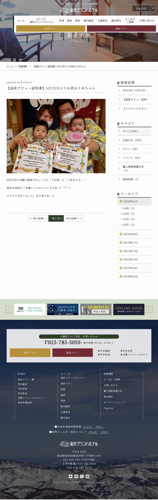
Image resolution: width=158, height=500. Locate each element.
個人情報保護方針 (113, 391)
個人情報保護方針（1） (133, 168)
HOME (21, 374)
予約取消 (22, 394)
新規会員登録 (25, 403)
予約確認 (22, 384)
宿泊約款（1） (131, 179)
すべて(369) (130, 131)
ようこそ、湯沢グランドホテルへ (42, 20)
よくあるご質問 (130, 20)
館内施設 (89, 20)
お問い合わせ (147, 20)
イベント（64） (132, 158)
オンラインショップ (114, 403)
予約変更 (22, 389)
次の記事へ (72, 218)
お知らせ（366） (133, 140)
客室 (77, 20)
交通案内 (102, 20)
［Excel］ (87, 427)
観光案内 (116, 20)
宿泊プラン (121, 28)
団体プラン (51, 28)
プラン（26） (131, 149)
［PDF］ (99, 427)
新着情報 (108, 374)
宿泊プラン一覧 (26, 380)
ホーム (21, 20)
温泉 (69, 20)
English (141, 8)
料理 (61, 20)
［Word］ (93, 432)
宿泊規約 (108, 397)
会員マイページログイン (31, 398)
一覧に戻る (56, 218)
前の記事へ (39, 218)
